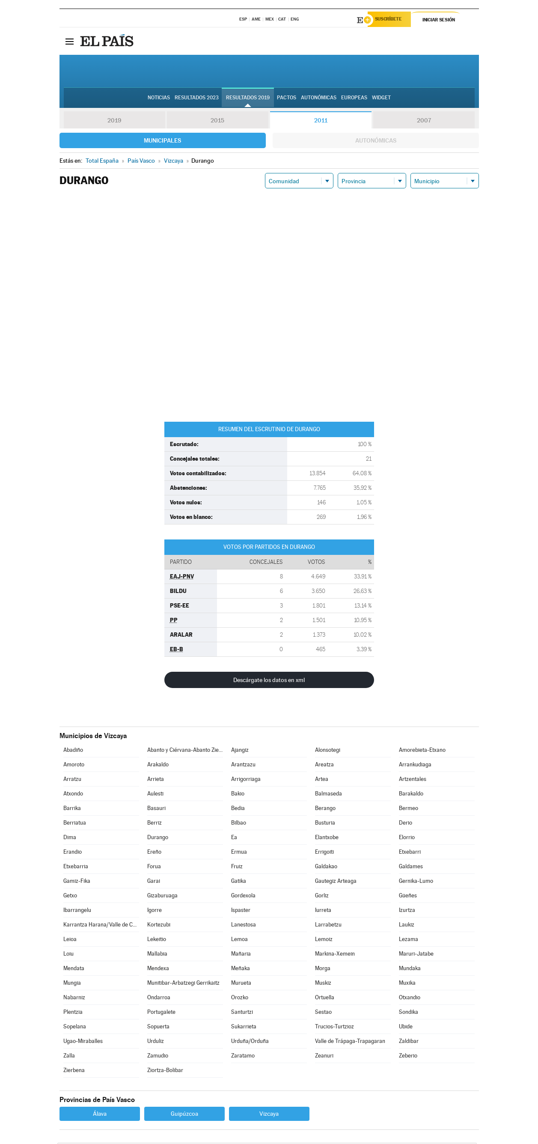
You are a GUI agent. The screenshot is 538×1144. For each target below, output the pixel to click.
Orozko (239, 998)
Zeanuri (324, 1057)
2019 (114, 121)
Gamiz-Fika (76, 882)
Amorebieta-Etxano (422, 751)
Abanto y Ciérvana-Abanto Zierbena (185, 751)
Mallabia (157, 955)
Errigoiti (324, 853)
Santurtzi (242, 1013)
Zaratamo (243, 1057)
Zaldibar (409, 1042)
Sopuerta (158, 1028)
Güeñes (408, 897)
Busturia (325, 824)
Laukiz (406, 926)
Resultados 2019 (248, 99)
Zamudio (157, 1057)
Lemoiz (324, 940)
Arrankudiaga (415, 766)
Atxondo (73, 795)
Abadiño (73, 751)
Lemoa (239, 940)
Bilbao (238, 824)
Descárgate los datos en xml (269, 681)
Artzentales (412, 780)
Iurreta (323, 911)
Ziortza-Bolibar (165, 1071)
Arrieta (155, 780)
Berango (325, 809)
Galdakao (326, 867)
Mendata (73, 969)
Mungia (72, 984)
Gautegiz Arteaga (336, 882)
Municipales (162, 141)
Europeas (354, 99)
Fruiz (237, 867)
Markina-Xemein (335, 955)
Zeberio (408, 1057)
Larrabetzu (328, 926)
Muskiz (323, 984)
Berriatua (74, 824)
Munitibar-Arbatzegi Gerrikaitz (183, 984)
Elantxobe (327, 838)
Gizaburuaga (162, 897)
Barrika (72, 809)
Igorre (154, 911)
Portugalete (161, 1013)
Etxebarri (410, 853)
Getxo (70, 897)
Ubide (406, 1028)
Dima (69, 838)
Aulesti (155, 795)
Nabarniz (74, 998)
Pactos (286, 99)
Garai (153, 882)
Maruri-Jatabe (416, 955)
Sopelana (74, 1028)
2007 (424, 121)
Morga (322, 969)
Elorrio (407, 838)
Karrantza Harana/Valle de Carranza (101, 926)
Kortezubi (158, 926)
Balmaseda (328, 795)
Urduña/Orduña (250, 1042)
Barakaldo (411, 795)
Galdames (411, 867)
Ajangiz (240, 751)
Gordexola (243, 897)
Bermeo (408, 809)
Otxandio (409, 998)
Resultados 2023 (197, 99)
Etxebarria (75, 867)
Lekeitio (156, 940)
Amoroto (73, 766)
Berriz (154, 824)
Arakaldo (158, 766)
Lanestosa (243, 926)
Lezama (408, 940)
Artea (321, 780)
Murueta (241, 984)
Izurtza (407, 911)
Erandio (72, 853)
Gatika (238, 882)
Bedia (238, 809)
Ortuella (324, 998)
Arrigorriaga (246, 780)
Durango (157, 838)
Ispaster (240, 911)
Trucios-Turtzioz (334, 1028)
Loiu (68, 955)
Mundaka (410, 969)
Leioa (70, 940)
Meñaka (240, 969)
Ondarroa (158, 998)
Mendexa (158, 969)
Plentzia (73, 1013)
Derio (405, 824)
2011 (320, 121)
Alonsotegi (327, 751)
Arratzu (72, 780)
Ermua (239, 853)
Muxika (407, 984)
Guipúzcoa (184, 1114)
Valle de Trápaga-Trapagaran (350, 1042)
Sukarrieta (243, 1028)
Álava (100, 1114)
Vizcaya (269, 1114)
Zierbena (74, 1071)
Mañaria (241, 955)
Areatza (324, 766)
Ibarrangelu (77, 911)
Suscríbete (391, 20)
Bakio (237, 795)
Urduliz (155, 1042)
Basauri (156, 809)
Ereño (154, 853)
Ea (234, 838)
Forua (154, 867)
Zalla (69, 1057)
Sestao (323, 1013)
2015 (217, 121)
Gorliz (322, 897)
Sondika (408, 1013)
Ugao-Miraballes (83, 1042)
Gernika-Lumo (416, 882)
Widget (381, 99)
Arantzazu (243, 766)
